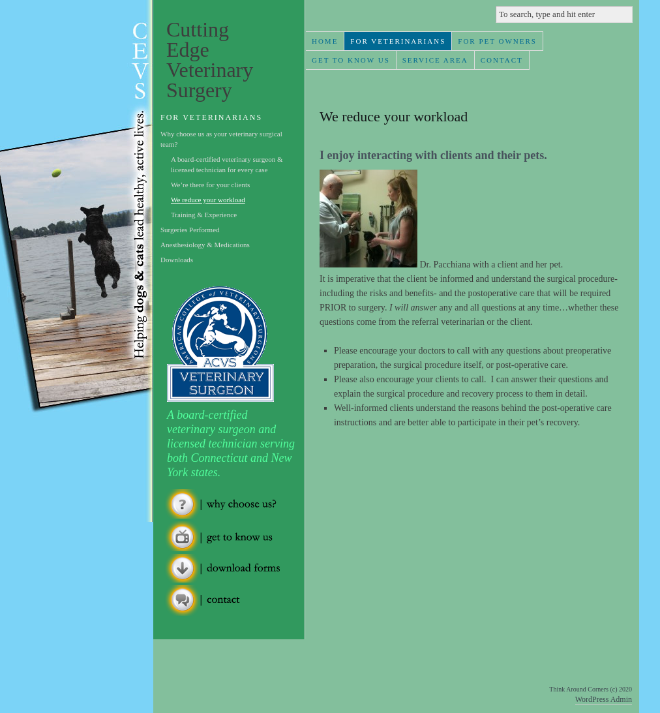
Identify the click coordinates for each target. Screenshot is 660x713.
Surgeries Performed (190, 230)
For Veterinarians (397, 41)
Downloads (176, 260)
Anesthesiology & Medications (205, 245)
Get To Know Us (351, 60)
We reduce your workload (208, 200)
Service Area (435, 60)
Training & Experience (204, 215)
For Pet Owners (497, 41)
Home (325, 41)
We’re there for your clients (210, 185)
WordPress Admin (603, 699)
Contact (502, 60)
